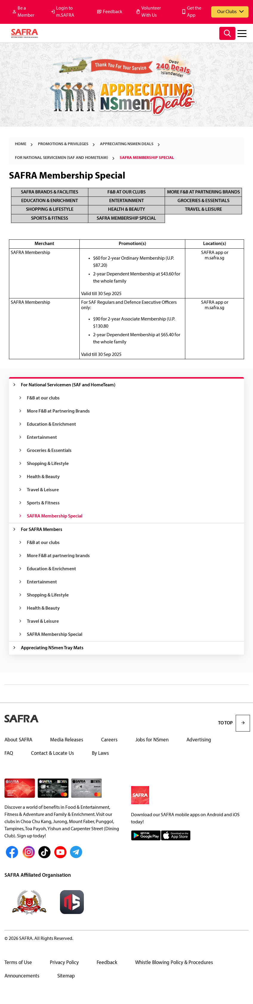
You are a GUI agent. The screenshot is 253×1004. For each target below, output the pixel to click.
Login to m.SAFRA (65, 12)
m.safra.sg (214, 258)
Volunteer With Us (151, 12)
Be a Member (26, 12)
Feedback (112, 12)
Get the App (194, 12)
